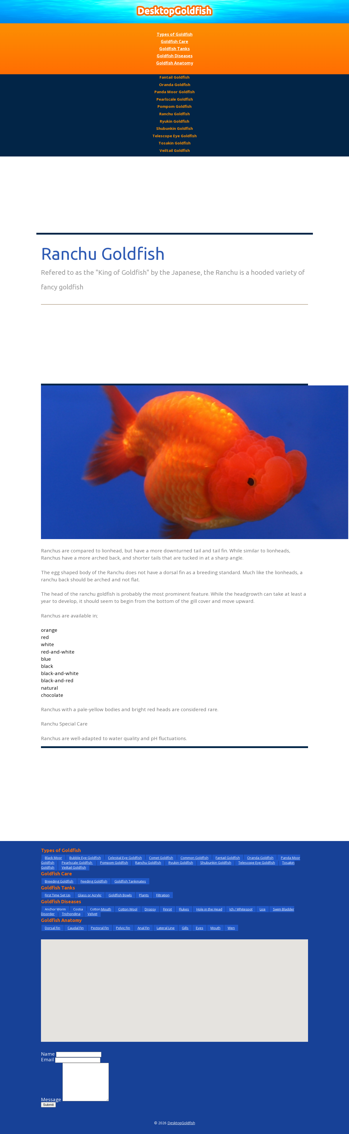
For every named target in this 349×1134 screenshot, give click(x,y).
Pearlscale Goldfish (174, 99)
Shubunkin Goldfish (174, 128)
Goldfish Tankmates (130, 881)
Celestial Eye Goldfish (125, 857)
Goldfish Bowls (120, 895)
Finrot (167, 909)
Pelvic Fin (123, 928)
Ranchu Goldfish (174, 113)
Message (51, 1099)
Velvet (92, 913)
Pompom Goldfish (174, 106)
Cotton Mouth (100, 909)
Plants (144, 895)
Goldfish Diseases (175, 56)
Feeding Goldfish (94, 881)
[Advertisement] (174, 195)
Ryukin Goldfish (174, 121)
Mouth (215, 928)
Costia (78, 909)
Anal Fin (144, 928)
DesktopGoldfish (181, 1122)
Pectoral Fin (100, 928)
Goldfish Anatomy (174, 63)
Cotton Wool (127, 909)
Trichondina (71, 913)
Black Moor (53, 857)
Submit (48, 1105)
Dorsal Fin (52, 928)
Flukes (184, 909)
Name (48, 1054)
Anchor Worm (55, 909)
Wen (231, 928)
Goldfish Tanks (174, 48)
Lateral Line (166, 928)
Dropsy (150, 909)
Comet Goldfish (161, 857)
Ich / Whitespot (240, 909)
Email (47, 1059)
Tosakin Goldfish (174, 142)
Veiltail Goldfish (175, 150)
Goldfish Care (174, 41)
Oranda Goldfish (174, 84)
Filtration (163, 895)
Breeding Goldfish (59, 881)
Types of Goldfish (175, 34)
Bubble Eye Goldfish (85, 857)
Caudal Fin (76, 928)
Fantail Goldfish (174, 77)
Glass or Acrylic (89, 895)
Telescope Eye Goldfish (174, 135)
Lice (263, 909)
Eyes (199, 928)
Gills (185, 928)
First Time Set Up (57, 895)
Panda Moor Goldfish (174, 91)
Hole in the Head (209, 909)
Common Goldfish (194, 857)
